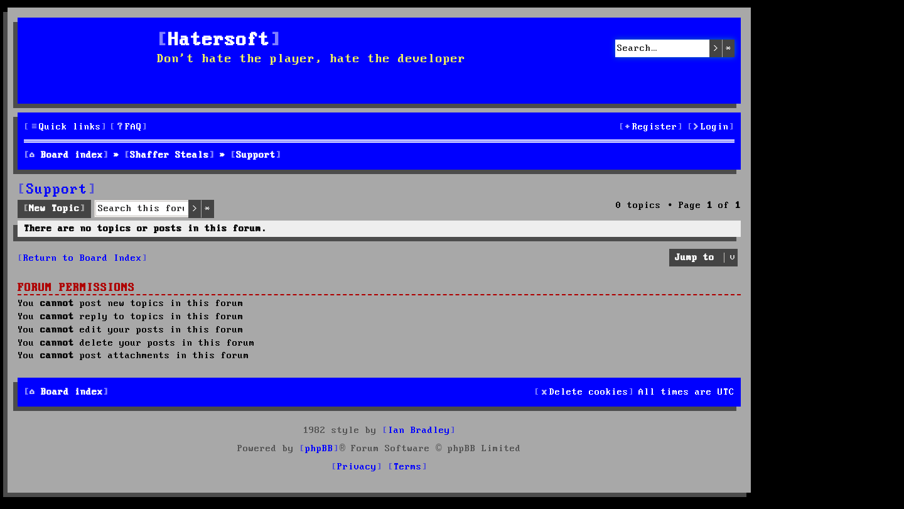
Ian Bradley (419, 430)
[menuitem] (129, 127)
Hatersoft (219, 40)
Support (57, 189)
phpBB (319, 449)
